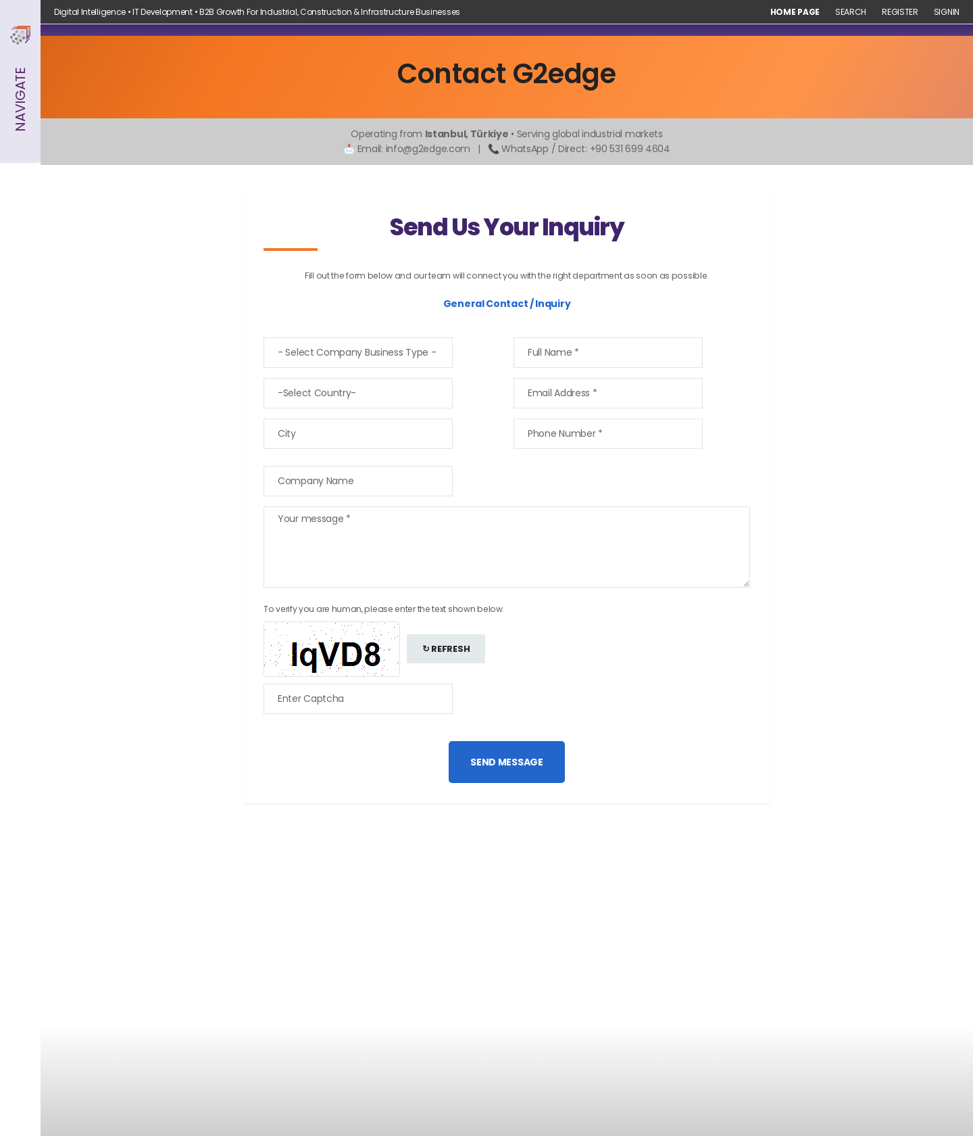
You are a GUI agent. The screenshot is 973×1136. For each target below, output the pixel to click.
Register (900, 12)
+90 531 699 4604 (630, 149)
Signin (946, 12)
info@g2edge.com (428, 149)
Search (850, 12)
